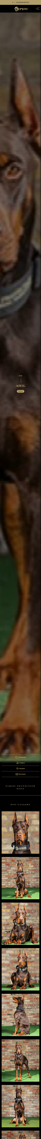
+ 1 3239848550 (20, 2)
